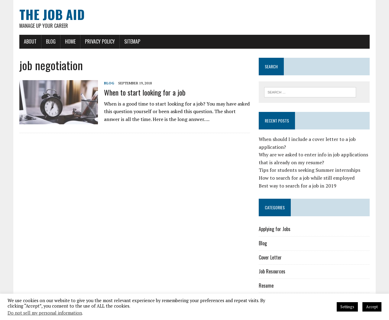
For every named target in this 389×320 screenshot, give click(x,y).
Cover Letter (270, 257)
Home (70, 41)
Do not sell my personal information (45, 313)
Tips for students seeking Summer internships (309, 170)
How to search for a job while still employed (307, 178)
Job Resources (272, 271)
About (30, 41)
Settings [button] (347, 306)
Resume (266, 285)
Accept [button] (372, 306)
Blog (51, 41)
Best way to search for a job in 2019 (297, 185)
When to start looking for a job (145, 92)
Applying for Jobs (274, 229)
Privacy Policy (100, 41)
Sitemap (132, 41)
